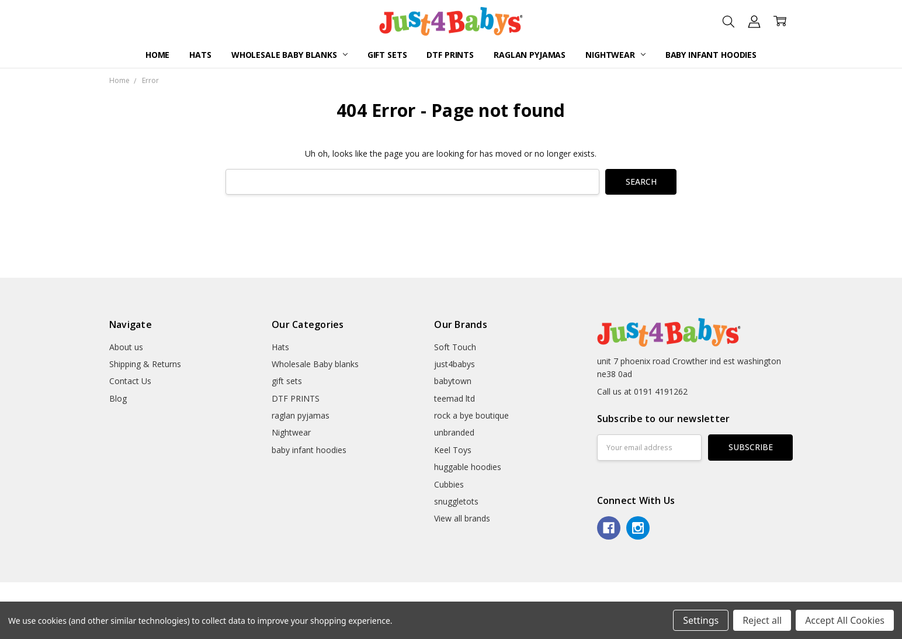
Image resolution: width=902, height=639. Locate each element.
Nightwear (615, 54)
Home (157, 54)
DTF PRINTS (450, 54)
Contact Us (130, 380)
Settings (701, 620)
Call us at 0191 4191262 (642, 391)
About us (126, 347)
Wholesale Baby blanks (289, 54)
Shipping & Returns (145, 363)
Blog (118, 398)
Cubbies (449, 484)
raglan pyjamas (530, 54)
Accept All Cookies (844, 620)
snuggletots (456, 501)
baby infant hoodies (711, 54)
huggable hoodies (467, 466)
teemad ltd (454, 398)
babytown (452, 380)
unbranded (454, 432)
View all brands (462, 518)
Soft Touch (455, 347)
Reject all (762, 620)
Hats (200, 54)
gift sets (387, 54)
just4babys (454, 363)
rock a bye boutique (471, 415)
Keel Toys (452, 449)
